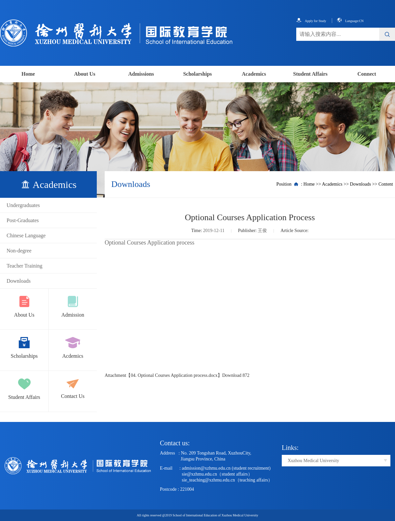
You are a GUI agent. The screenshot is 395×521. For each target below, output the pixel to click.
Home (28, 74)
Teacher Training (24, 266)
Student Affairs (310, 74)
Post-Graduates (23, 220)
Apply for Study (311, 21)
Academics (254, 74)
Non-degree (19, 250)
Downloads (19, 281)
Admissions (141, 74)
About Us (84, 74)
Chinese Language (26, 235)
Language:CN (350, 21)
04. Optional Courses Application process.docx (174, 375)
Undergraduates (23, 205)
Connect (366, 74)
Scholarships (197, 74)
